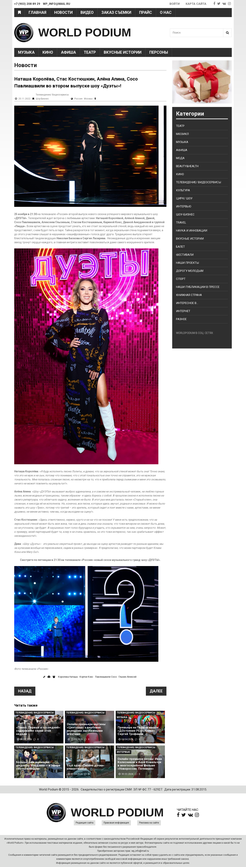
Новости (63, 12)
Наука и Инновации (191, 230)
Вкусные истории (122, 52)
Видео (87, 12)
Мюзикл (182, 134)
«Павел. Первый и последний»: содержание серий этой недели (38, 731)
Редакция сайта (84, 822)
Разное (181, 319)
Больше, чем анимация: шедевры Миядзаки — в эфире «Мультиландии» (38, 765)
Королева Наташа (68, 677)
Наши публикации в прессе (197, 287)
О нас (166, 12)
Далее (156, 691)
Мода (180, 158)
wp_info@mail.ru (140, 851)
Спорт (180, 279)
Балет (180, 246)
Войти (175, 4)
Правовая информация (116, 822)
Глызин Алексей (127, 677)
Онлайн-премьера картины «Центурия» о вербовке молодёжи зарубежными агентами (86, 729)
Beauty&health (187, 166)
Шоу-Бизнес (42, 98)
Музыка (26, 52)
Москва (88, 98)
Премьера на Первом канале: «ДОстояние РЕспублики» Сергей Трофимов (138, 731)
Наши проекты (187, 263)
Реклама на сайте (149, 822)
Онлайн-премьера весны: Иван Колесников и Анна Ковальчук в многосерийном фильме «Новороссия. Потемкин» (140, 763)
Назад (25, 691)
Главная (37, 12)
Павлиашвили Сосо (106, 677)
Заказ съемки (116, 12)
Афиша (68, 52)
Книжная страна (189, 295)
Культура (183, 190)
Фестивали (185, 254)
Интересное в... (187, 303)
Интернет (183, 311)
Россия (78, 98)
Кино (47, 52)
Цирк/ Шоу (184, 198)
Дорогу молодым (189, 271)
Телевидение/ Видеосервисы (52, 94)
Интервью (123, 752)
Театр (90, 52)
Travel (181, 222)
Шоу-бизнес (185, 214)
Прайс (145, 12)
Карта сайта (196, 4)
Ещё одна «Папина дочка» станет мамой (85, 767)
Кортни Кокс (86, 677)
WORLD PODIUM (84, 32)
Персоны (158, 52)
